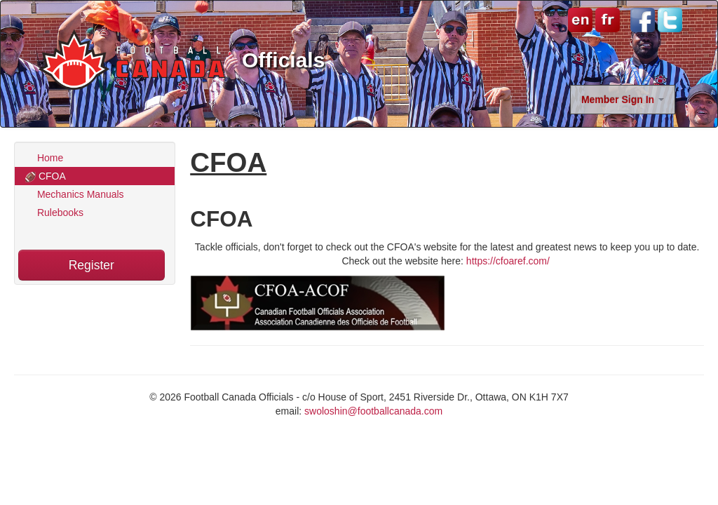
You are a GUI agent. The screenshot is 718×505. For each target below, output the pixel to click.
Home (44, 157)
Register (91, 265)
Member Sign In (622, 99)
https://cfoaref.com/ (509, 261)
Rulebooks (54, 212)
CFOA (45, 176)
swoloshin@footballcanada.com (373, 411)
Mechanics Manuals (74, 194)
